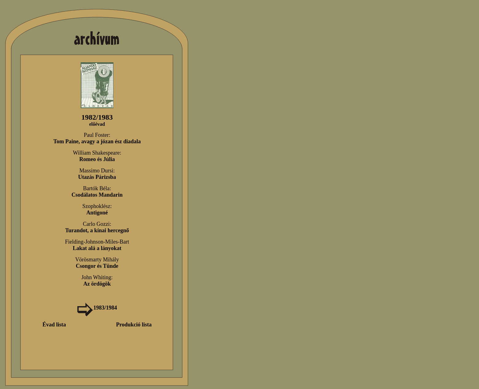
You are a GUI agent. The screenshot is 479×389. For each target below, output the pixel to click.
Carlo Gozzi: (97, 227)
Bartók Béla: (97, 191)
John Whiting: (97, 280)
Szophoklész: (97, 209)
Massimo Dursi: (97, 174)
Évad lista (54, 325)
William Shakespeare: (97, 156)
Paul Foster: (97, 138)
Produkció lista (133, 325)
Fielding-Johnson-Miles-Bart (97, 245)
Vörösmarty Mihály (97, 262)
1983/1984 (97, 308)
